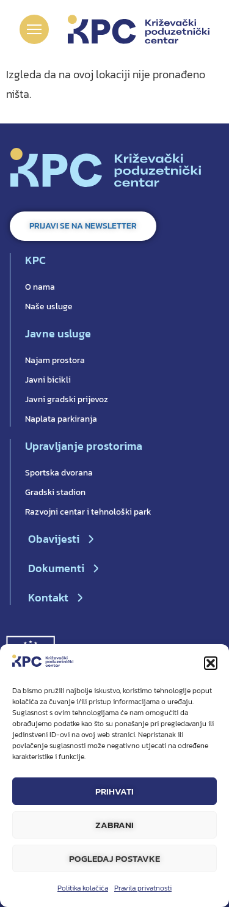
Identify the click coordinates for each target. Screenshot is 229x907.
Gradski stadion (55, 492)
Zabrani (114, 825)
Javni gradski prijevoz (66, 399)
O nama (40, 287)
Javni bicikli (48, 379)
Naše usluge (49, 306)
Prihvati (114, 791)
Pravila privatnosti (143, 888)
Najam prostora (55, 360)
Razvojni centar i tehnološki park (88, 511)
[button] (211, 663)
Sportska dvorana (59, 472)
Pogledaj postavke (114, 858)
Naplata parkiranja (61, 419)
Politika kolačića (82, 888)
